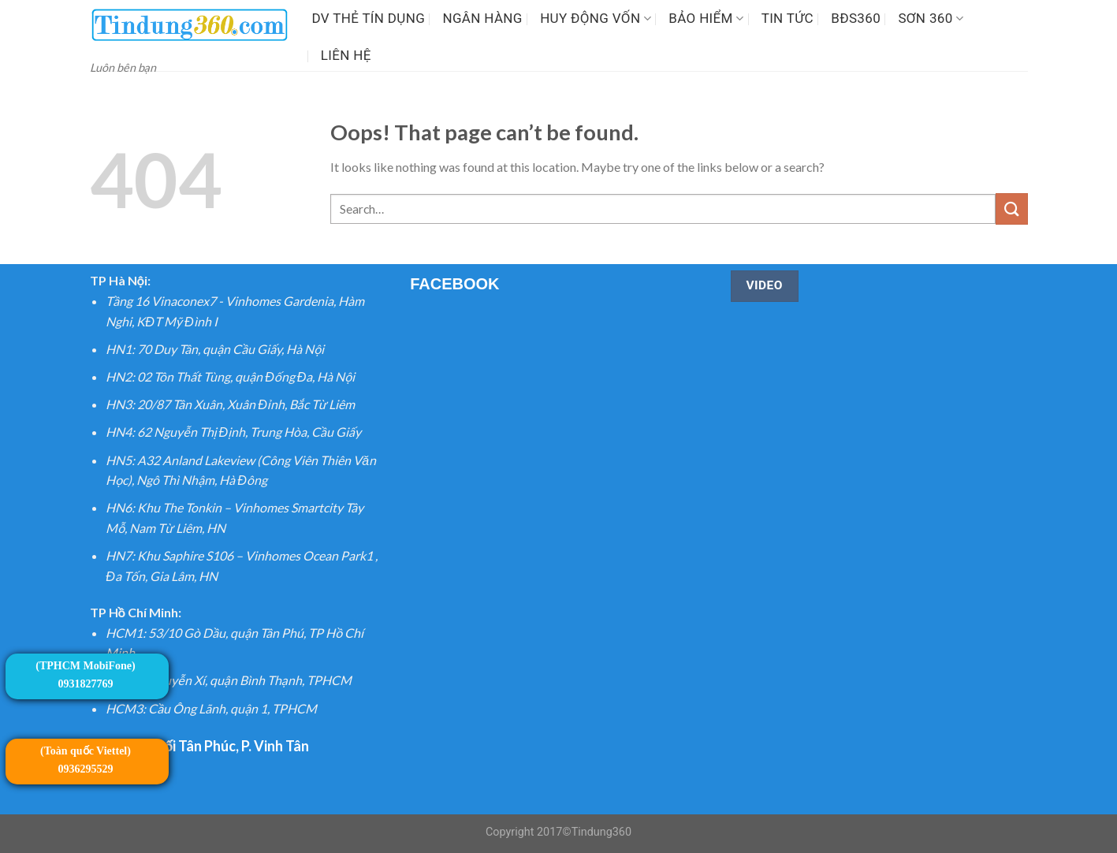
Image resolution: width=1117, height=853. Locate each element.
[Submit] (1011, 208)
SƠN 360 (930, 18)
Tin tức (787, 18)
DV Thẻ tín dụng (369, 18)
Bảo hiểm (705, 18)
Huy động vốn (595, 18)
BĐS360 (856, 18)
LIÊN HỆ (346, 55)
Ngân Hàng (482, 18)
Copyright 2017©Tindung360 (558, 832)
